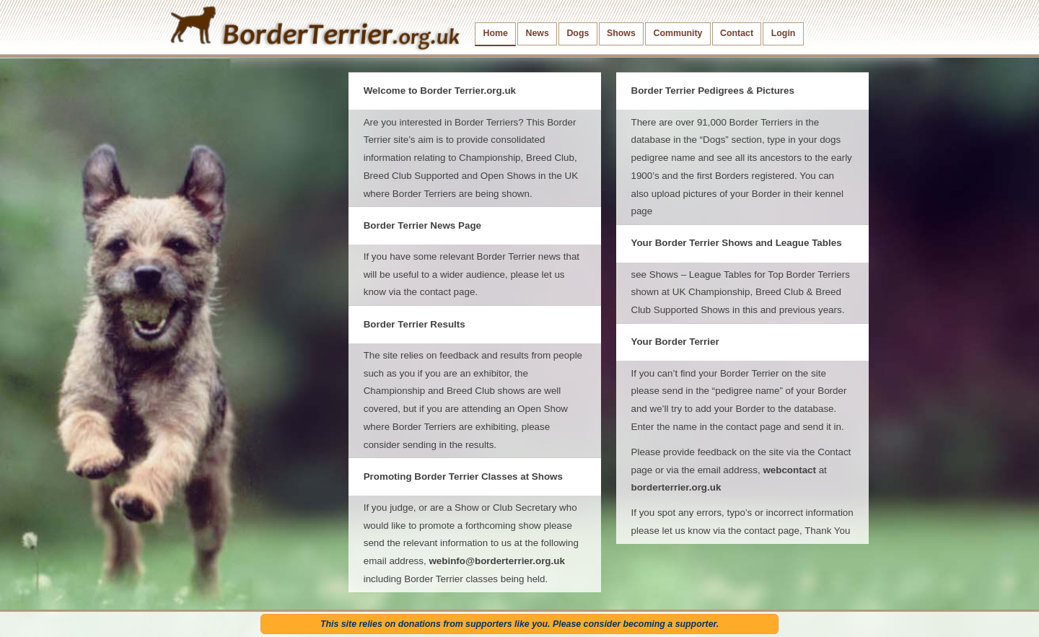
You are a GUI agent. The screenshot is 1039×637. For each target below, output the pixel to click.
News (536, 33)
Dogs (577, 33)
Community (677, 33)
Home (495, 33)
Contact (736, 33)
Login (783, 33)
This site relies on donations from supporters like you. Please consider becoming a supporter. (519, 624)
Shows (621, 33)
